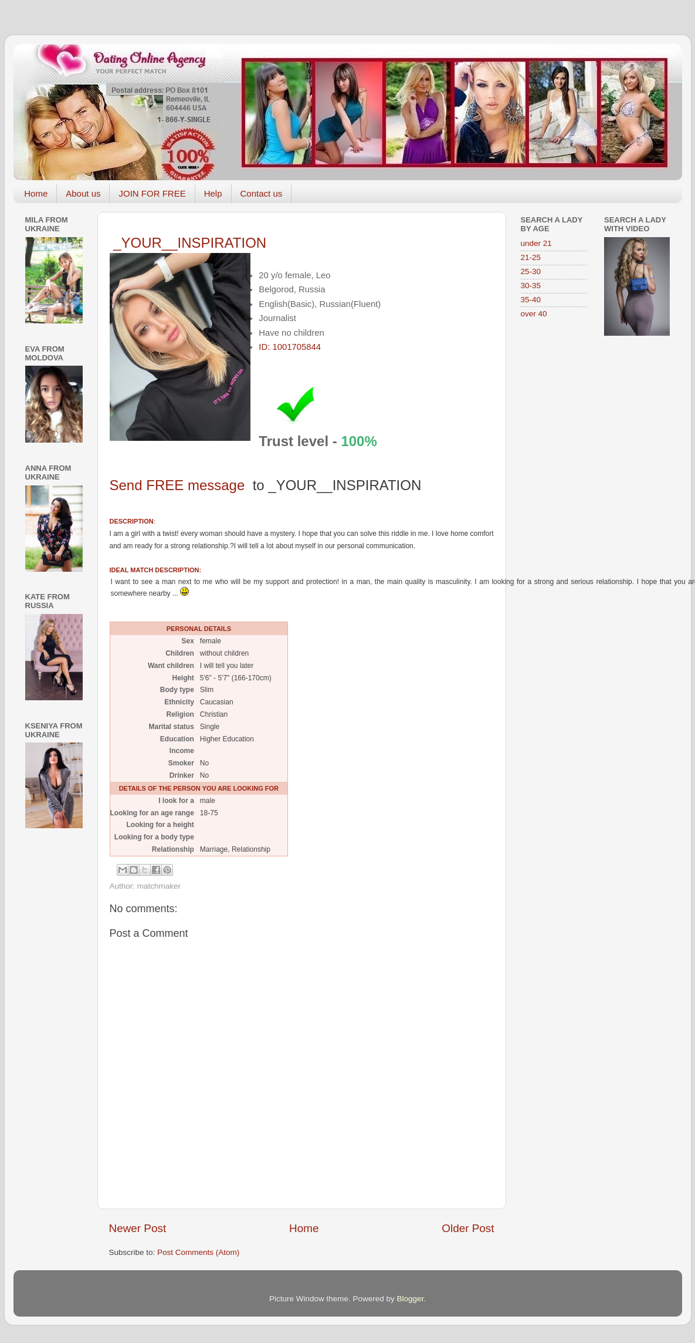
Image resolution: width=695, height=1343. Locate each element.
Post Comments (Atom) (198, 1252)
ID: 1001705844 (290, 347)
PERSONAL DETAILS (199, 628)
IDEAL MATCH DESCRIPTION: (156, 569)
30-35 (531, 285)
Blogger (410, 1298)
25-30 (531, 271)
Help (213, 193)
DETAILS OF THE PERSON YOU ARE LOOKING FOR (199, 788)
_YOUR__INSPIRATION (189, 243)
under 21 (536, 243)
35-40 (531, 299)
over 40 (534, 313)
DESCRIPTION (132, 521)
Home (36, 193)
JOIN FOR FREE (151, 193)
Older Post (468, 1228)
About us (83, 193)
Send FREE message (266, 485)
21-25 (531, 257)
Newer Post (138, 1228)
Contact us (261, 193)
